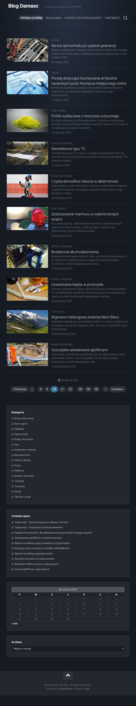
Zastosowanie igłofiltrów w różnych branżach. (38, 548)
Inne (17, 455)
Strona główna (31, 19)
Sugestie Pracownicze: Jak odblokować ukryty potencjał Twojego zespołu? (53, 543)
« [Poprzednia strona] (32, 399)
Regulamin (53, 19)
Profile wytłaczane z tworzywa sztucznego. (85, 123)
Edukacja (19, 439)
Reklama (19, 481)
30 (88, 399)
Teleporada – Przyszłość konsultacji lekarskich (39, 538)
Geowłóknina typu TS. (68, 155)
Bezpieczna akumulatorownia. (75, 259)
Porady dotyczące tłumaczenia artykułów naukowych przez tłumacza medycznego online (84, 85)
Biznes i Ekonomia (61, 150)
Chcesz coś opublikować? (83, 19)
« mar (15, 634)
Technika (19, 491)
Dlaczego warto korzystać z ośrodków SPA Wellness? (42, 558)
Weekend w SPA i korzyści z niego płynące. (37, 574)
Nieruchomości (22, 465)
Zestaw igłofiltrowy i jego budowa (32, 579)
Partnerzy (112, 19)
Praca (18, 476)
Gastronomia (21, 444)
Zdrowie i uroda (23, 507)
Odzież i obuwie (23, 470)
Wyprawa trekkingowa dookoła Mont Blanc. (85, 328)
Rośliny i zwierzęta (24, 486)
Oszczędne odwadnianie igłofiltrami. (80, 360)
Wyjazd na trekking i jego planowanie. (34, 564)
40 (96, 399)
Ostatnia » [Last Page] (117, 399)
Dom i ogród (58, 117)
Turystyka (58, 322)
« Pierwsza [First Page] (19, 399)
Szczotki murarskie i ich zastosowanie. (35, 569)
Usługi (55, 42)
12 (70, 399)
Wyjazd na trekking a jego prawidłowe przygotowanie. (42, 553)
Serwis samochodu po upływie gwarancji (83, 47)
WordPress (66, 699)
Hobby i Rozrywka (24, 449)
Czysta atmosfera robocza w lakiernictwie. (85, 188)
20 (80, 399)
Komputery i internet (25, 460)
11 (62, 399)
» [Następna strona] (105, 399)
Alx (87, 699)
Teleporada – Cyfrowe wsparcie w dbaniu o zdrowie (41, 532)
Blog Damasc (23, 6)
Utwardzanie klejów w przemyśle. (77, 291)
